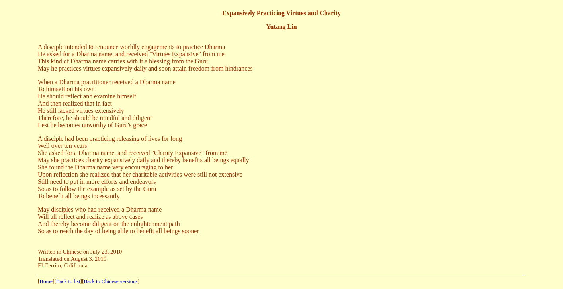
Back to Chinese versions (110, 281)
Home (46, 281)
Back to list (68, 281)
